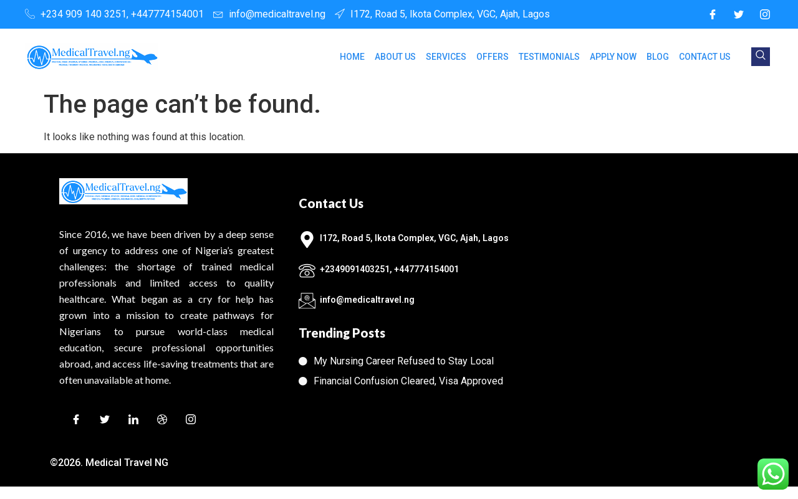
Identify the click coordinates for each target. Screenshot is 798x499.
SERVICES (446, 57)
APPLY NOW (613, 57)
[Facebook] (712, 14)
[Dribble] (162, 421)
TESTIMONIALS (549, 57)
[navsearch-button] (760, 56)
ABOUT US (395, 57)
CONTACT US (705, 57)
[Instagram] (765, 14)
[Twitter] (738, 14)
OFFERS (492, 57)
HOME (352, 57)
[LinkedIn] (133, 421)
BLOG (658, 57)
